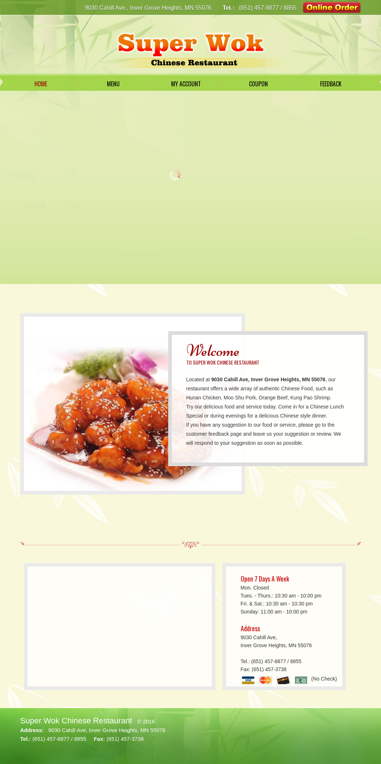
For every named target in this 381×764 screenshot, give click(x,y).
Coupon (258, 83)
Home (40, 83)
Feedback (330, 83)
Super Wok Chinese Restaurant (76, 720)
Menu (113, 83)
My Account (186, 83)
